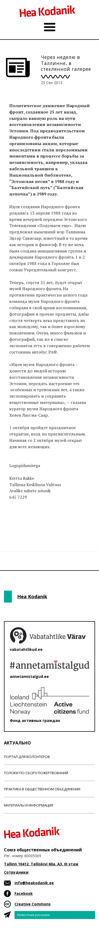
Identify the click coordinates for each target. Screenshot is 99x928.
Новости (18, 524)
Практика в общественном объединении (42, 789)
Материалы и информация (28, 805)
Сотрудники (16, 872)
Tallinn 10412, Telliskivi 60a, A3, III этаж (41, 863)
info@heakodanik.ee (34, 882)
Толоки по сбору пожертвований (36, 772)
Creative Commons (33, 904)
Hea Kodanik (32, 596)
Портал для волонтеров (27, 756)
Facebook (24, 893)
